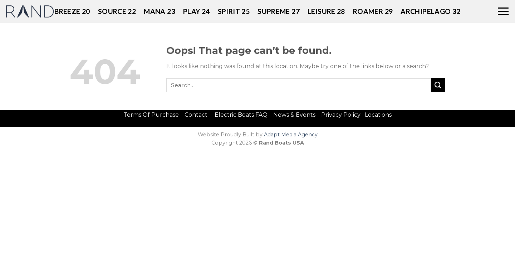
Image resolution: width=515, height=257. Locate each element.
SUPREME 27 (279, 11)
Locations (378, 114)
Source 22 (117, 11)
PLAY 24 (196, 11)
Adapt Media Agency (291, 134)
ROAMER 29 (373, 11)
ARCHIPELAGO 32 (430, 11)
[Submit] (438, 85)
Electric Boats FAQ (241, 114)
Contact (197, 114)
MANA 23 (159, 11)
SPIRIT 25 (234, 11)
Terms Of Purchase (151, 114)
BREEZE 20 (72, 11)
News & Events (296, 114)
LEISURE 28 (326, 11)
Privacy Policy (340, 114)
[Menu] (503, 11)
